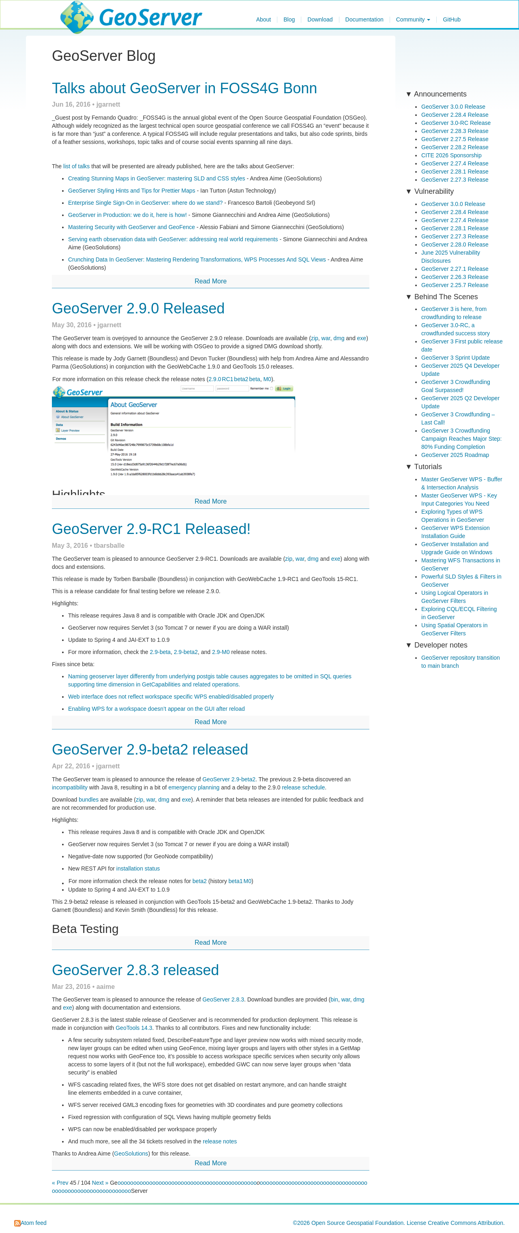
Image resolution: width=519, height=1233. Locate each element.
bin (334, 999)
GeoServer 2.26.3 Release (455, 277)
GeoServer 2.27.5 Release (455, 139)
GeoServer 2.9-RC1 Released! (151, 529)
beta (254, 379)
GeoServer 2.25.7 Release (455, 285)
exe (362, 338)
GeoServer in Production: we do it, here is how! (127, 215)
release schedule (303, 787)
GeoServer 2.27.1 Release (455, 269)
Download (319, 20)
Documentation (364, 20)
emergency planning (193, 787)
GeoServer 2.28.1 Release (455, 171)
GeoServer (84, 10)
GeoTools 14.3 (134, 1028)
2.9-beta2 (186, 652)
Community (413, 20)
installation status (138, 868)
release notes (220, 1141)
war (326, 338)
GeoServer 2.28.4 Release (455, 115)
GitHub (452, 20)
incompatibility (70, 787)
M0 (267, 379)
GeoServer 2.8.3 (223, 999)
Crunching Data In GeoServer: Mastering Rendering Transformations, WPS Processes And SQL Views (197, 259)
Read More (211, 281)
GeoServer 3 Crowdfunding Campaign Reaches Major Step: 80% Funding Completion (461, 438)
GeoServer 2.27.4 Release (455, 163)
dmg (338, 338)
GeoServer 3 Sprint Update (455, 357)
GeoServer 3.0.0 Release (453, 106)
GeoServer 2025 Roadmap (455, 455)
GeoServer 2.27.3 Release (455, 179)
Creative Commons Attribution (465, 1223)
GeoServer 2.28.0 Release (455, 244)
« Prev (61, 1182)
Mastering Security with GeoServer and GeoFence (131, 227)
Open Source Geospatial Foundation (357, 1223)
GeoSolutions (131, 1153)
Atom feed (30, 1223)
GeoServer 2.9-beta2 (228, 779)
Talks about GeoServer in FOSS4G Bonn (184, 88)
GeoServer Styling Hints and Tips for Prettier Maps (131, 190)
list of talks (76, 166)
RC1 (227, 379)
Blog (289, 20)
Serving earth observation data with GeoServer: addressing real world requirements (173, 239)
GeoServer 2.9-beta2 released (150, 749)
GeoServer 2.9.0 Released (138, 308)
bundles (89, 799)
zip (314, 338)
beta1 (236, 881)
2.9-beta (160, 652)
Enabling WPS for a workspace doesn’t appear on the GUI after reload (156, 708)
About (263, 20)
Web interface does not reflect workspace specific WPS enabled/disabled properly (171, 696)
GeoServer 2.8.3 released (135, 970)
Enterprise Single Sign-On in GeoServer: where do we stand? (145, 202)
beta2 (241, 379)
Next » (100, 1182)
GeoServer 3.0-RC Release (456, 123)
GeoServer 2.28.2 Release (455, 147)
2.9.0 (214, 379)
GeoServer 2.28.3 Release (455, 131)
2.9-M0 (221, 652)
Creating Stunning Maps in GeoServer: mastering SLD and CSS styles (156, 178)
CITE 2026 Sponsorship (451, 155)
